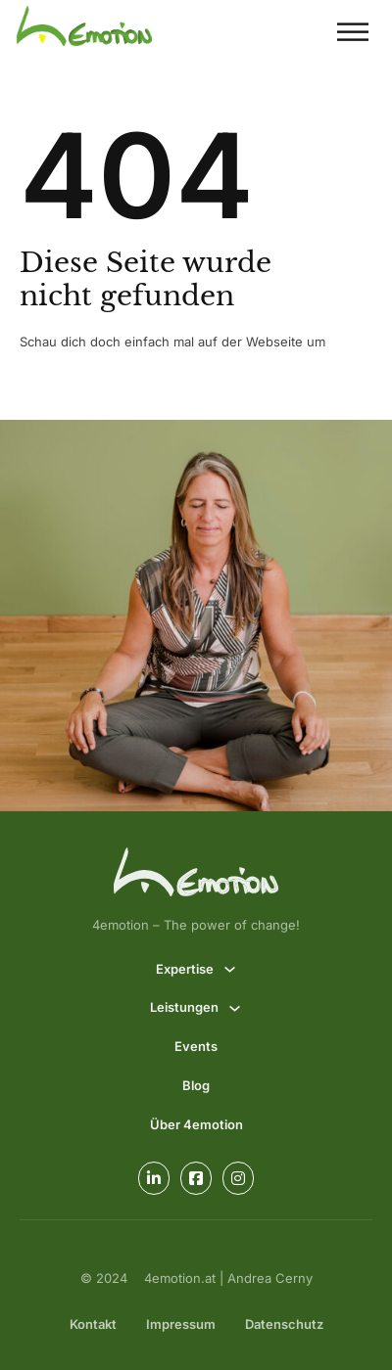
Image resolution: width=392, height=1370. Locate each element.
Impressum (181, 1324)
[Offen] (352, 32)
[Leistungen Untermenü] (234, 1008)
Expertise (185, 969)
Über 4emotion (196, 1124)
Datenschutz (284, 1324)
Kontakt (93, 1324)
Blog (196, 1085)
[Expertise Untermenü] (229, 969)
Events (196, 1046)
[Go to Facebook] (196, 1178)
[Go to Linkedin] (154, 1178)
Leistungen (184, 1007)
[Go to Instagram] (238, 1178)
